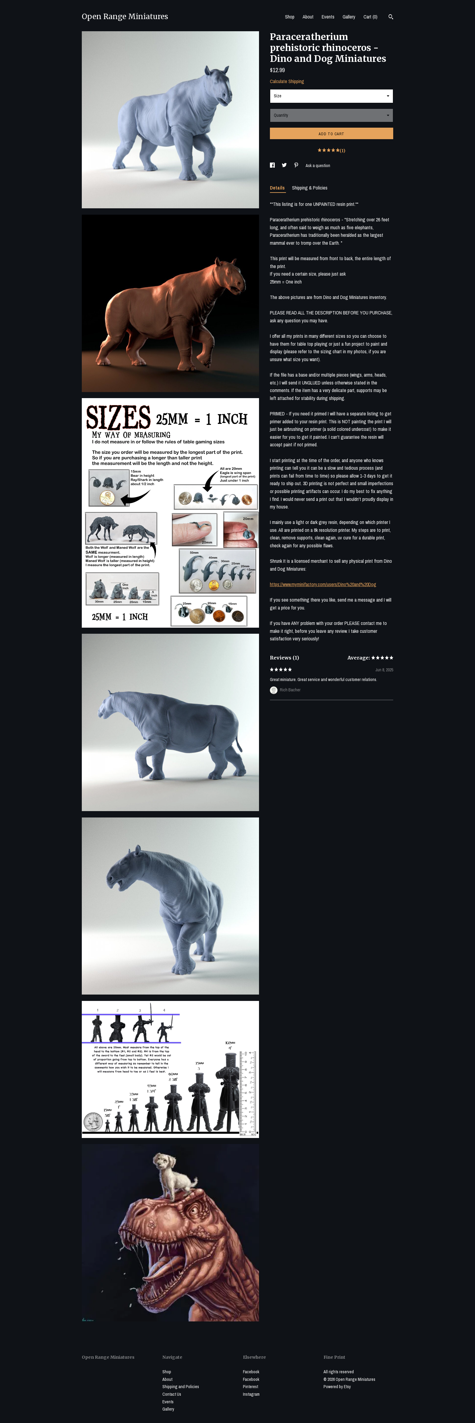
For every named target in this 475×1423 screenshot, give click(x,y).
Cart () (370, 16)
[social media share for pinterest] (297, 165)
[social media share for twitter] (285, 165)
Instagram (251, 1394)
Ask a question (318, 165)
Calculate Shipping (287, 81)
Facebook (251, 1371)
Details (278, 187)
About (308, 16)
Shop (289, 16)
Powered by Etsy (337, 1386)
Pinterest (250, 1386)
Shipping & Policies (309, 187)
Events (328, 16)
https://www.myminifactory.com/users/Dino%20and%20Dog (323, 584)
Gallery (349, 16)
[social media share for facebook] (273, 165)
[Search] (391, 17)
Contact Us (171, 1394)
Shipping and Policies (180, 1386)
